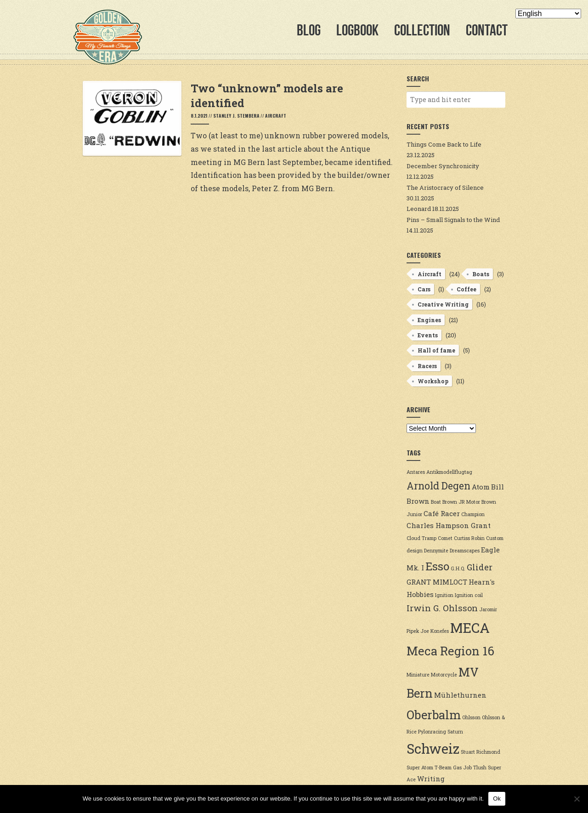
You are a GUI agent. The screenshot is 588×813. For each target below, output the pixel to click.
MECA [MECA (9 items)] (470, 628)
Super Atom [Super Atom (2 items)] (420, 767)
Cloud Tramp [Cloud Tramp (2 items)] (421, 538)
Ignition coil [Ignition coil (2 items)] (469, 595)
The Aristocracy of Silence (445, 187)
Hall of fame (436, 350)
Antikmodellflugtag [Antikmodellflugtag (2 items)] (449, 472)
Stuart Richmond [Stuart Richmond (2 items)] (480, 752)
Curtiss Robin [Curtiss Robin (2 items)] (469, 538)
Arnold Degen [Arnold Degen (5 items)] (438, 485)
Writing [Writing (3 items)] (431, 778)
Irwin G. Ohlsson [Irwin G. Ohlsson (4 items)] (442, 608)
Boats (480, 274)
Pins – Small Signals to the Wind (453, 220)
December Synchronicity (443, 166)
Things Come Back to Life (444, 144)
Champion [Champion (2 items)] (473, 514)
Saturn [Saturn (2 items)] (455, 731)
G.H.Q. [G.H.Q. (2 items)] (458, 568)
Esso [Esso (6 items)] (437, 566)
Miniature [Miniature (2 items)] (418, 674)
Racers (427, 366)
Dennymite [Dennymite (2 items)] (436, 550)
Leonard (419, 209)
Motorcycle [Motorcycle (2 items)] (444, 674)
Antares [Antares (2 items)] (416, 472)
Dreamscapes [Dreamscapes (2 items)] (465, 550)
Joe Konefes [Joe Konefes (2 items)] (434, 631)
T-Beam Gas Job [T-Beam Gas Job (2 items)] (453, 767)
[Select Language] (548, 13)
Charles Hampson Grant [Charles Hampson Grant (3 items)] (449, 525)
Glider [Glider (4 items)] (479, 567)
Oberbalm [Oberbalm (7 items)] (434, 714)
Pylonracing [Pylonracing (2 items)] (432, 731)
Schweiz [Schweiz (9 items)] (433, 748)
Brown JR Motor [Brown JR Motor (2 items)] (461, 502)
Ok (497, 798)
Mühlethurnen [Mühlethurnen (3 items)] (460, 694)
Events (428, 335)
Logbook (357, 30)
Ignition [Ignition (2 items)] (444, 595)
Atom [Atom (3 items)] (481, 486)
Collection (422, 30)
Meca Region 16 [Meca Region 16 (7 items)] (450, 651)
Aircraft (275, 115)
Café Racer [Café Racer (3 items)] (442, 513)
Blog (309, 30)
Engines (429, 320)
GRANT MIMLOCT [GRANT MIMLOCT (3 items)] (437, 581)
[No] (576, 798)
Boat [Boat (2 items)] (436, 502)
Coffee (466, 289)
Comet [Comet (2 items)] (445, 538)
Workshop (433, 381)
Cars (424, 289)
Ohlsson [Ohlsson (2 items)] (471, 717)
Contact (487, 30)
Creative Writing (443, 304)
